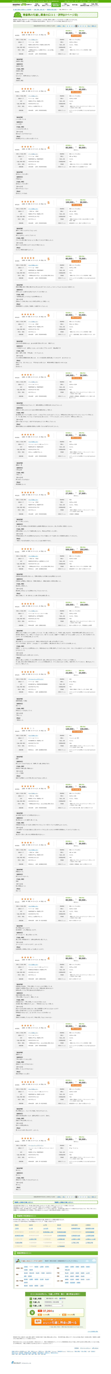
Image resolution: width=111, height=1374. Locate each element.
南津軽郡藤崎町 (90, 1232)
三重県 (41, 1285)
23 (67, 26)
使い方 (76, 1)
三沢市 (17, 1228)
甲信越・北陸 (24, 1354)
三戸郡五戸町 (89, 1242)
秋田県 (36, 1266)
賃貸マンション (34, 1351)
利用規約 (77, 1348)
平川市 (59, 1228)
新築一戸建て (77, 1351)
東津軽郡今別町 (90, 1228)
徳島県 (72, 1276)
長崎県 (77, 1279)
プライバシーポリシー (85, 1348)
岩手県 (47, 1266)
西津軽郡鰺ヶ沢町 (48, 1232)
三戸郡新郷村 (61, 1246)
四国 (36, 1354)
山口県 (88, 1273)
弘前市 (31, 1225)
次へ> (89, 26)
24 (69, 26)
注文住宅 (93, 1351)
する (68, 1)
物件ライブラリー (54, 1352)
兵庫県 (72, 1266)
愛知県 (26, 1285)
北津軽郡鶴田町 (61, 1235)
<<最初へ (59, 26)
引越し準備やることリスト (94, 4)
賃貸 (29, 1351)
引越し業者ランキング (46, 4)
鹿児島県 (72, 1282)
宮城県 (26, 1269)
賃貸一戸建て (48, 1351)
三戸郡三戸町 (75, 1242)
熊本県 (82, 1279)
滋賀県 (82, 1266)
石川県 (41, 1279)
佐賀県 (72, 1279)
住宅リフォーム (15, 1352)
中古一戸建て (84, 1351)
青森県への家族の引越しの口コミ (64, 1202)
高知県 (82, 1276)
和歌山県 (67, 1269)
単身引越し (75, 5)
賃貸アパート (41, 1351)
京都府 (77, 1266)
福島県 (31, 1269)
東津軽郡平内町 (75, 1228)
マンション (54, 1351)
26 (74, 26)
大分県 (88, 1279)
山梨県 (31, 1279)
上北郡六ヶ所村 (75, 1239)
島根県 (82, 1273)
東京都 (26, 1273)
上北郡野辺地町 (90, 1235)
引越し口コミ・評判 (65, 4)
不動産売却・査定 (27, 1352)
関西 (33, 1354)
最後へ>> (94, 26)
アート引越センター (33, 39)
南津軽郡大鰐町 (19, 1235)
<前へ (63, 26)
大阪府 (66, 1266)
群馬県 (30, 1276)
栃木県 (48, 1273)
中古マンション (70, 1351)
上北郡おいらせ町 (91, 1239)
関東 (20, 1354)
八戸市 (45, 1225)
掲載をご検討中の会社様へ (93, 1)
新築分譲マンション (62, 1351)
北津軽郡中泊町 (75, 1235)
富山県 (47, 1279)
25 (71, 26)
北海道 (26, 1266)
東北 (17, 1354)
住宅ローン (47, 1352)
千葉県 (43, 1273)
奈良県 (88, 1266)
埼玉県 (37, 1273)
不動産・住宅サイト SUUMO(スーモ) (19, 1351)
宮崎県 (66, 1282)
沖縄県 (78, 1282)
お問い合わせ (83, 1)
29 (80, 26)
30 (83, 26)
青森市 (17, 1225)
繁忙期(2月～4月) (51, 1298)
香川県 (66, 1276)
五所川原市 (74, 1225)
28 (78, 26)
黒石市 (59, 1225)
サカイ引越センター (33, 265)
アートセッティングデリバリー (35, 679)
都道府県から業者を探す (56, 4)
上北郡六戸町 (32, 1239)
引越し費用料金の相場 (84, 4)
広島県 (72, 1273)
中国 (39, 1354)
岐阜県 (31, 1285)
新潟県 (26, 1279)
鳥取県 (77, 1273)
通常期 (63, 1298)
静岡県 (36, 1285)
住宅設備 (21, 1352)
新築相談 (34, 1352)
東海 (29, 1354)
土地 (89, 1351)
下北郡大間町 (18, 1242)
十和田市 (88, 1225)
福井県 (26, 1282)
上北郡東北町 (61, 1239)
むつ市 (31, 1228)
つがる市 (45, 1228)
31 (85, 26)
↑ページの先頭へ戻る (93, 1331)
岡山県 (66, 1273)
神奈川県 (31, 1273)
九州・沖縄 (43, 1354)
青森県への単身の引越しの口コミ (23, 1202)
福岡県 (66, 1279)
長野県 (36, 1279)
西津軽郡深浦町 (61, 1232)
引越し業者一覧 (37, 4)
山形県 (41, 1266)
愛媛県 (77, 1276)
